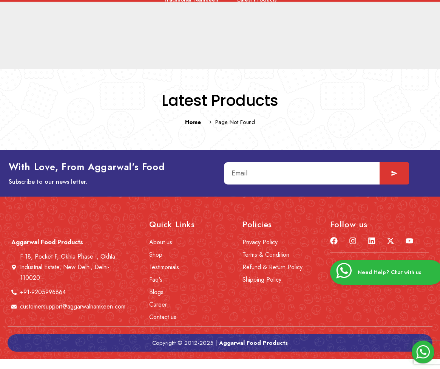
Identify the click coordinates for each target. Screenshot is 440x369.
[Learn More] (381, 6)
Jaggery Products (407, 55)
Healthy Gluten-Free (92, 55)
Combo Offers (29, 55)
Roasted (356, 55)
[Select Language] (237, 6)
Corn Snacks (311, 55)
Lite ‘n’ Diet (261, 55)
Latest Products (256, 64)
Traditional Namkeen (191, 64)
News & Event (169, 32)
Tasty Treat (151, 55)
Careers (216, 32)
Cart (368, 32)
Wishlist (334, 32)
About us (121, 32)
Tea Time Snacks (206, 55)
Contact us (292, 32)
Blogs (253, 32)
